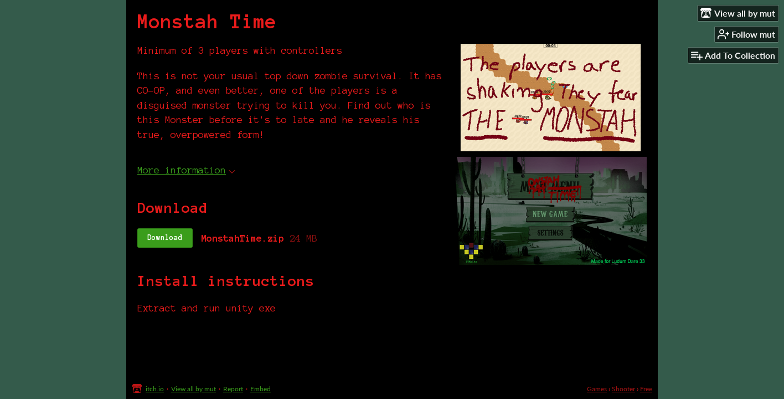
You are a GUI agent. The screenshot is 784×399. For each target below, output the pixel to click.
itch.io (155, 389)
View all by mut (193, 389)
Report (233, 389)
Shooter (623, 389)
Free (646, 389)
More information (186, 170)
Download (165, 238)
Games (597, 389)
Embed (260, 389)
